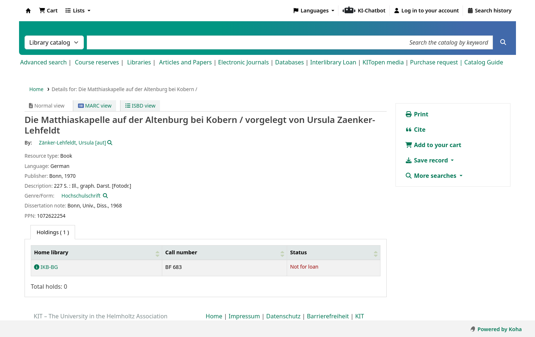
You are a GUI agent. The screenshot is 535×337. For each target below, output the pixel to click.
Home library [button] (51, 252)
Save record (427, 160)
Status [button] (298, 252)
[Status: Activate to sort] (333, 253)
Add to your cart (433, 145)
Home (36, 89)
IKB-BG (46, 266)
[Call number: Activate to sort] (224, 253)
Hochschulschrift (81, 195)
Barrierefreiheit (328, 316)
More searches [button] (431, 176)
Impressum (244, 316)
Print (416, 114)
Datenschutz (283, 316)
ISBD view (140, 105)
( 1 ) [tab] (53, 232)
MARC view (95, 105)
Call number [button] (181, 252)
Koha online (28, 10)
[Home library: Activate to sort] (96, 253)
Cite (415, 130)
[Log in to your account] (426, 11)
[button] (48, 11)
